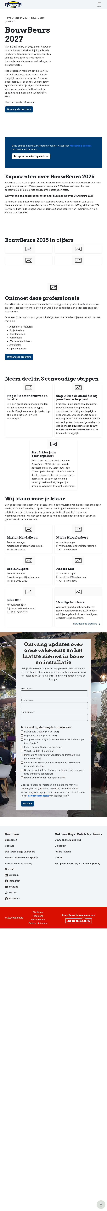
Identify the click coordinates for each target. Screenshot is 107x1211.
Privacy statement (38, 923)
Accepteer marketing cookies (31, 156)
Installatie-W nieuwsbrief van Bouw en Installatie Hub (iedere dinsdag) (52, 757)
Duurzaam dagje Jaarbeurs (20, 852)
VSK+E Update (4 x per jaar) (39, 751)
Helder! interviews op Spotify (21, 857)
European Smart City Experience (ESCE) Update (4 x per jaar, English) (54, 741)
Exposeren (11, 840)
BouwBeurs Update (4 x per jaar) (41, 731)
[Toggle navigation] (99, 4)
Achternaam (27, 700)
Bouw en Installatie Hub (68, 840)
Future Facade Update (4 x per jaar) (43, 747)
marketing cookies (81, 145)
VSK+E (59, 857)
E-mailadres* (28, 712)
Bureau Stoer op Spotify (18, 863)
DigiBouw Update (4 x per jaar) (40, 735)
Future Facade (63, 852)
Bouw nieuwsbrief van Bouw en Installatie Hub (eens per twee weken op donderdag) (54, 772)
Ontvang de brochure (19, 109)
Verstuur (27, 803)
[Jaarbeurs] (78, 920)
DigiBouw (60, 846)
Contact (9, 846)
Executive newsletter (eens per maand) (44, 777)
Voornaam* (27, 688)
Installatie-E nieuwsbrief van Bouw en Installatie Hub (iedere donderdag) (52, 764)
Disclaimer (38, 912)
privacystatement (38, 795)
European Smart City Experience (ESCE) (77, 863)
